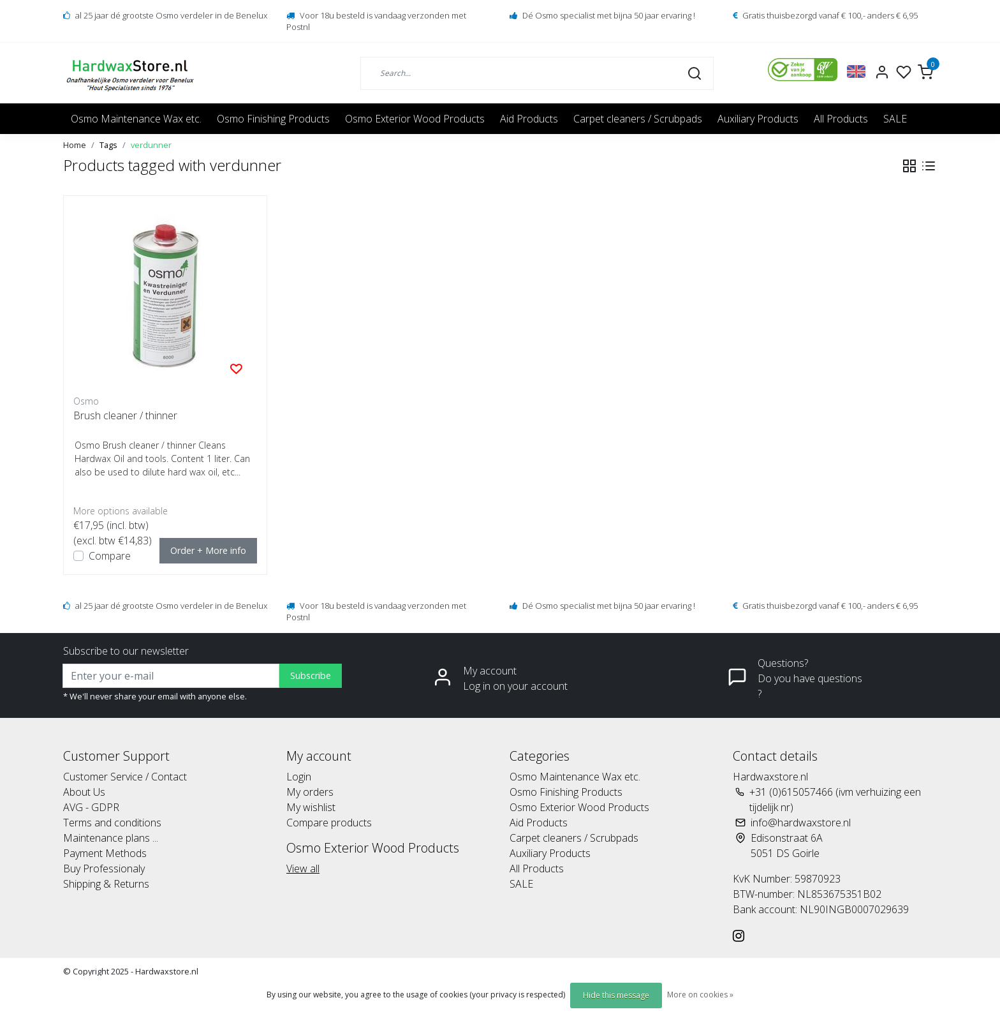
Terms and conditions (112, 823)
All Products (841, 119)
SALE (895, 119)
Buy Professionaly (104, 868)
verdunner (151, 145)
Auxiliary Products (757, 119)
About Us (84, 792)
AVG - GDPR (91, 807)
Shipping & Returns (106, 884)
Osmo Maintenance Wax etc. (136, 119)
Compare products (329, 823)
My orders (310, 792)
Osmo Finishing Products (273, 119)
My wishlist (310, 807)
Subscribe (310, 675)
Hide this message (616, 995)
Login (298, 777)
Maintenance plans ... (110, 838)
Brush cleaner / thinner (125, 415)
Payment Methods (105, 853)
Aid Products (529, 119)
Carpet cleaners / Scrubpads (637, 119)
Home (74, 145)
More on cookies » (700, 994)
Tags (108, 145)
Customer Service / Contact (125, 777)
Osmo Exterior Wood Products (415, 119)
